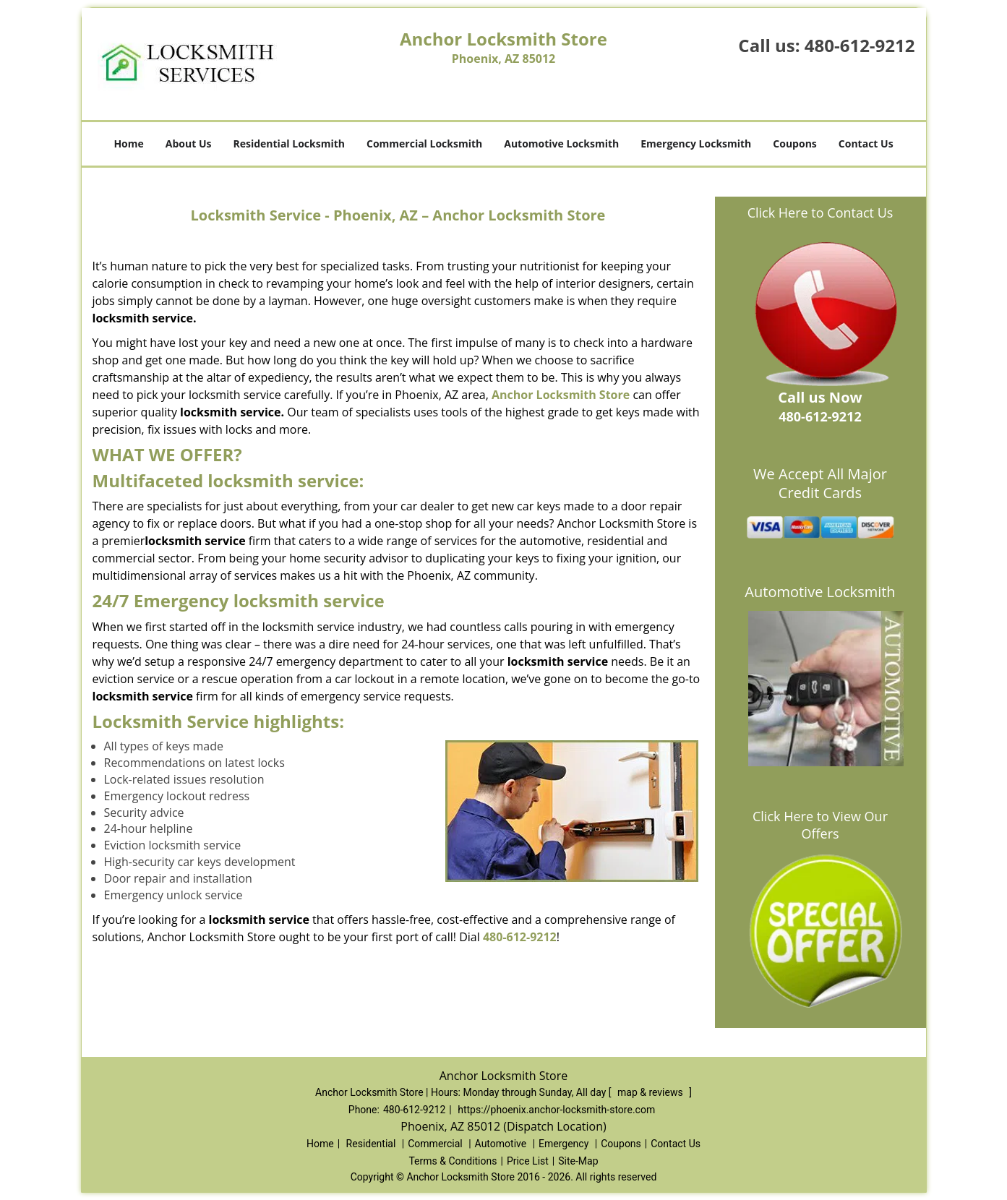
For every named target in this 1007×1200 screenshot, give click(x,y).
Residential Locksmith (289, 143)
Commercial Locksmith (424, 143)
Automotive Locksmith (561, 143)
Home (128, 143)
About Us (189, 143)
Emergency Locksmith (695, 143)
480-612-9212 (860, 45)
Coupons (794, 143)
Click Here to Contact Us (820, 212)
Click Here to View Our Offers (820, 824)
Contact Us (866, 143)
